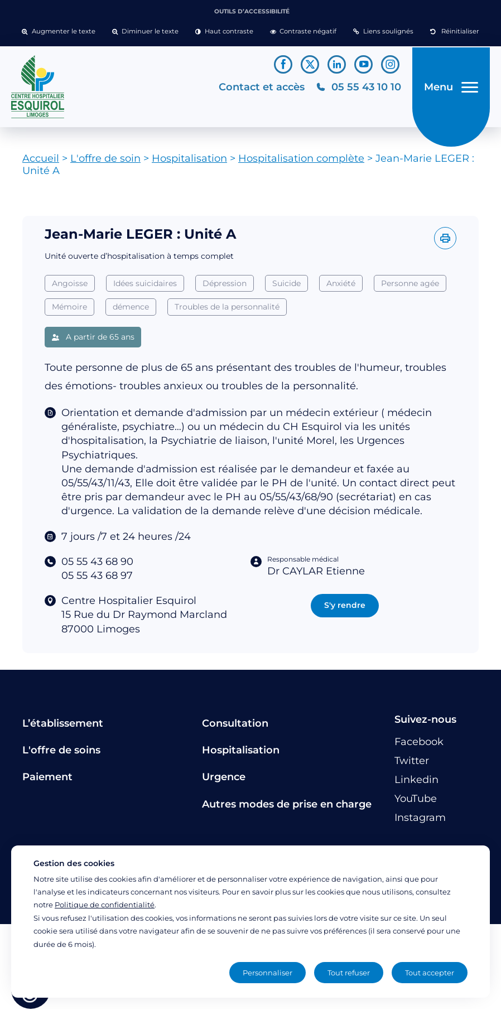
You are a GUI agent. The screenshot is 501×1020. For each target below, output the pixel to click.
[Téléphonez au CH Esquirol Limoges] (356, 89)
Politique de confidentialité (105, 904)
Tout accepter (429, 972)
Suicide (286, 287)
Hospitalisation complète (301, 163)
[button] (58, 32)
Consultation (235, 727)
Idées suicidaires (145, 287)
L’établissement (62, 727)
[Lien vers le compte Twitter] (310, 64)
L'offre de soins (61, 754)
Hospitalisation (189, 163)
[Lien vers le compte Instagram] (390, 64)
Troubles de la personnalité (227, 311)
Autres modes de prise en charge (287, 808)
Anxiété (340, 287)
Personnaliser (267, 972)
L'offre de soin (105, 163)
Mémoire (69, 311)
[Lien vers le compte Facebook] (283, 64)
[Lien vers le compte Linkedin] (336, 64)
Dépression (225, 287)
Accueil (40, 163)
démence (131, 311)
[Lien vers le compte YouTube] (363, 64)
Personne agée (410, 287)
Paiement (47, 781)
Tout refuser (348, 972)
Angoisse (70, 287)
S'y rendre (344, 610)
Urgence (223, 781)
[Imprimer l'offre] (445, 242)
